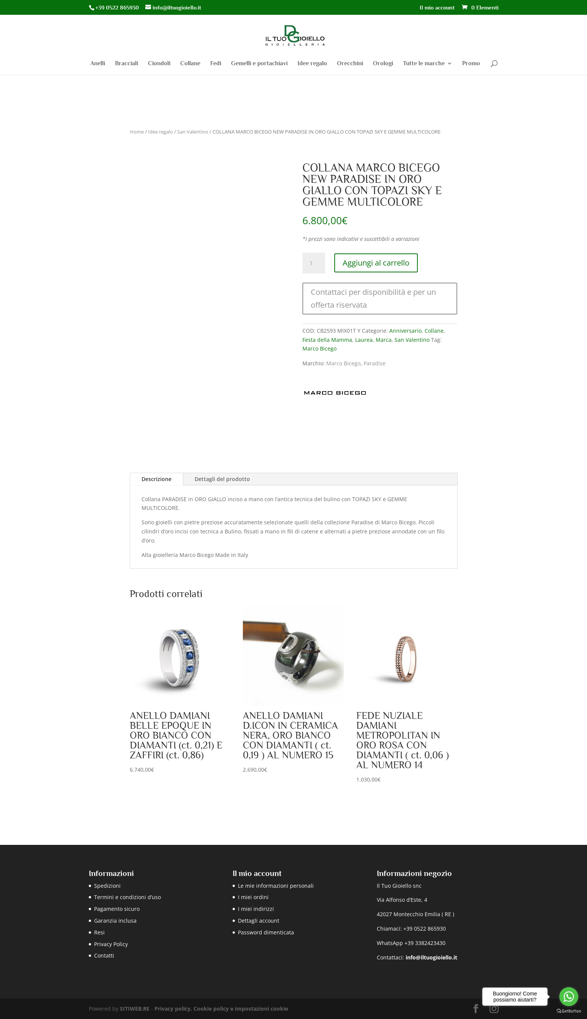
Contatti (104, 955)
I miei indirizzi (256, 908)
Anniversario (405, 330)
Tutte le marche (424, 64)
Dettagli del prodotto (222, 479)
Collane (190, 64)
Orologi (383, 64)
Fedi (215, 64)
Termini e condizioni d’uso (127, 897)
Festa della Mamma (327, 339)
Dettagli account (258, 920)
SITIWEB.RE (135, 1008)
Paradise (375, 363)
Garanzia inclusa (115, 920)
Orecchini (350, 64)
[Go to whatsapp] (568, 996)
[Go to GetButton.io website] (569, 1011)
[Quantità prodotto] (313, 263)
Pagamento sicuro (117, 908)
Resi (99, 932)
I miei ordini (253, 897)
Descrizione (157, 479)
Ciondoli (159, 64)
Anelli (97, 64)
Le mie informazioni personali (276, 885)
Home (137, 131)
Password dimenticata (266, 932)
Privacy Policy (111, 944)
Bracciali (126, 64)
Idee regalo (312, 64)
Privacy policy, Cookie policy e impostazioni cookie (221, 1008)
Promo (471, 64)
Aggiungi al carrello (376, 263)
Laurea (364, 339)
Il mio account (437, 8)
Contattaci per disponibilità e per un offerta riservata (373, 298)
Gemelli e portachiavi (259, 64)
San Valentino (192, 131)
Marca (384, 339)
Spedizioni (107, 885)
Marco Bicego (319, 348)
